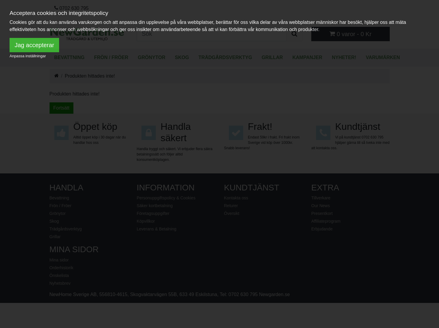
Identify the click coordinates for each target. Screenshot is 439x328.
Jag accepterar (34, 45)
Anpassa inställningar (28, 56)
